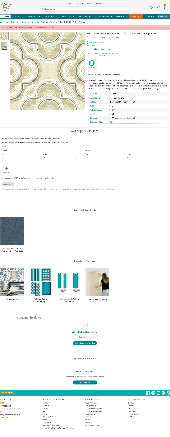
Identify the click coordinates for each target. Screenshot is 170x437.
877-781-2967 (70, 3)
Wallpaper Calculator (96, 42)
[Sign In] (151, 8)
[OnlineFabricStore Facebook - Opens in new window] (148, 394)
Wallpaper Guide (12, 299)
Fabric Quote (89, 417)
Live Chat (80, 3)
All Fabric (18, 16)
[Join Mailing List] (7, 392)
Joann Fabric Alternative (51, 425)
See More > (131, 417)
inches (45, 154)
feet (3, 154)
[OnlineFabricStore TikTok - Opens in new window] (168, 394)
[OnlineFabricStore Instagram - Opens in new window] (153, 394)
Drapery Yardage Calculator (95, 408)
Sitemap (88, 422)
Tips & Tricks (132, 408)
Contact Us (89, 3)
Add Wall (6, 169)
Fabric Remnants (91, 403)
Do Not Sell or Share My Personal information (58, 428)
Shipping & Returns (103, 75)
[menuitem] (6, 16)
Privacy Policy (47, 422)
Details (90, 75)
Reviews (45, 414)
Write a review (114, 38)
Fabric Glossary (90, 414)
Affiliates (88, 420)
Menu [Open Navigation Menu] (7, 16)
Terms (44, 420)
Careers (45, 408)
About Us (45, 406)
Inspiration (131, 411)
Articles (130, 406)
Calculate (8, 184)
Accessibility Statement (93, 425)
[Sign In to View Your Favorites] (158, 8)
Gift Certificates (90, 406)
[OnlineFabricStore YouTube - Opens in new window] (158, 394)
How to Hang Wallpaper (97, 299)
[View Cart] (165, 7)
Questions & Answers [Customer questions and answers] (85, 358)
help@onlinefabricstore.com (10, 415)
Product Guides (133, 414)
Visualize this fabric (102, 49)
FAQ (43, 411)
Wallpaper (92, 67)
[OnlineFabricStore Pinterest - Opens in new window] (163, 394)
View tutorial (102, 55)
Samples (116, 75)
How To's (131, 403)
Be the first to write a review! (85, 343)
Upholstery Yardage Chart (94, 411)
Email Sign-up (100, 3)
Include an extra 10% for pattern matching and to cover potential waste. (29, 178)
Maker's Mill (163, 16)
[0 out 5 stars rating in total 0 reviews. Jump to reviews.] (96, 37)
